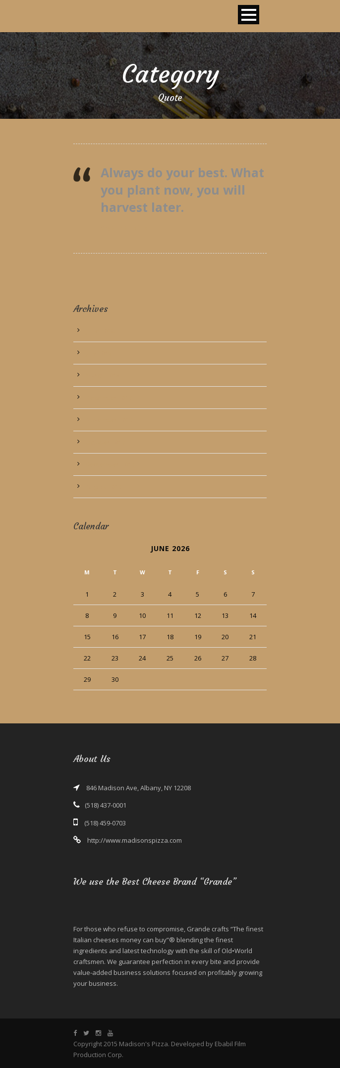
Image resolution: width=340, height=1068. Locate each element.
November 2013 (109, 419)
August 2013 (104, 486)
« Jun (80, 695)
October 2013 (105, 442)
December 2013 (109, 397)
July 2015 (99, 353)
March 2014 (103, 375)
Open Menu (248, 14)
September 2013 (110, 464)
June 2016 (100, 330)
